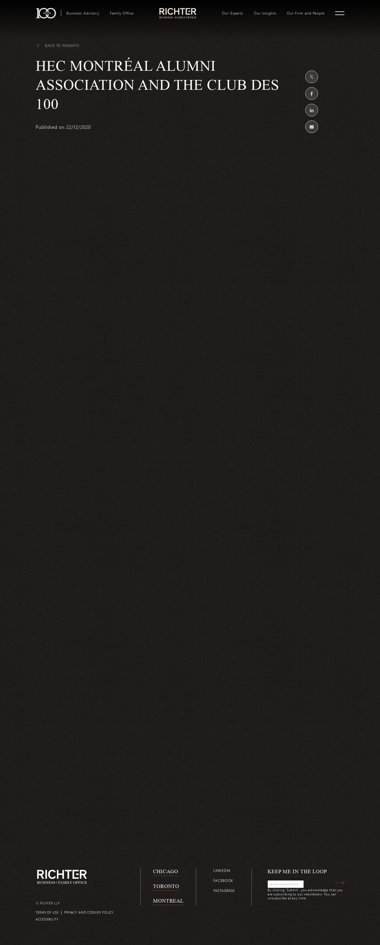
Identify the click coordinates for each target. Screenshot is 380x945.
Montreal (168, 901)
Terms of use (47, 912)
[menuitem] (82, 13)
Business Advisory (82, 13)
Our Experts (232, 13)
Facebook (223, 880)
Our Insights (265, 13)
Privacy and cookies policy (89, 912)
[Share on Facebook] (311, 93)
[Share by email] (311, 126)
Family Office (122, 13)
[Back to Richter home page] (62, 876)
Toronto (166, 886)
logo (178, 10)
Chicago (165, 871)
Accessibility (47, 919)
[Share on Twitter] (311, 76)
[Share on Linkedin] (311, 110)
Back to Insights (62, 45)
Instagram (224, 890)
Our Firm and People (306, 13)
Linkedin (221, 870)
